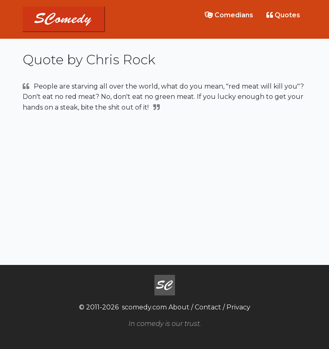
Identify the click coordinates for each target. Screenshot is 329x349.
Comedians (229, 15)
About (178, 307)
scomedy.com (144, 307)
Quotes (283, 15)
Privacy (238, 307)
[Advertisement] (165, 187)
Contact (208, 307)
